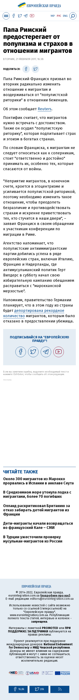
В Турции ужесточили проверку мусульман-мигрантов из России (32, 539)
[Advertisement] (39, 420)
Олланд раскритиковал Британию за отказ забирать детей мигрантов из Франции (36, 510)
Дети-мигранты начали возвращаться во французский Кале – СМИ (38, 525)
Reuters (44, 109)
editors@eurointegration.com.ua (52, 599)
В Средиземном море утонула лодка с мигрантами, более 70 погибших (37, 494)
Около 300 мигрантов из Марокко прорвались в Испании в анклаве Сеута (38, 481)
